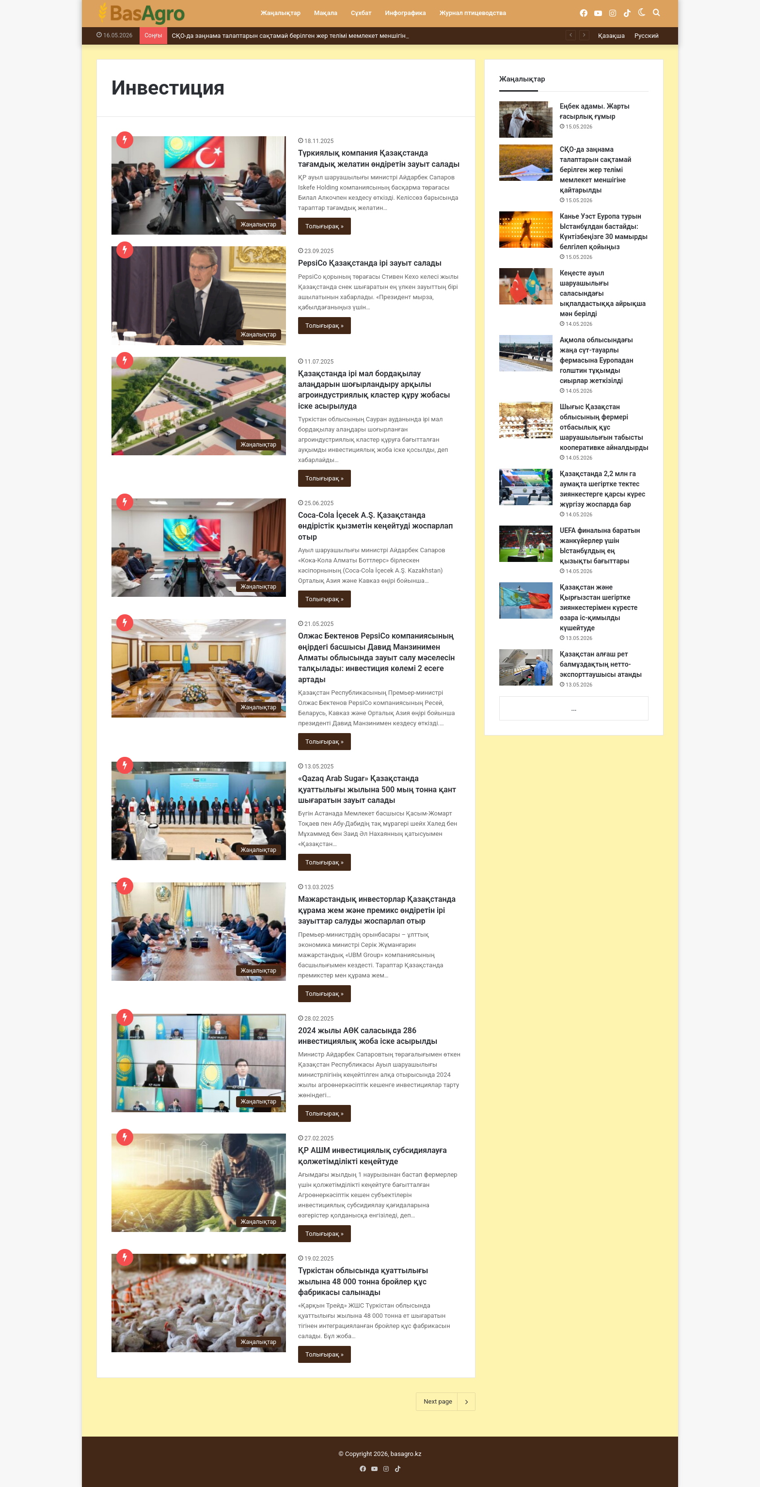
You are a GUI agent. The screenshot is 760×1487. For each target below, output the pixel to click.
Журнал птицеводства (473, 12)
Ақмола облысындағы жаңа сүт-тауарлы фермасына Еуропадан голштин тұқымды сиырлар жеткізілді (596, 360)
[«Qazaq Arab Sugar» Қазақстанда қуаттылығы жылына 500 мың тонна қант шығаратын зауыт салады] (198, 811)
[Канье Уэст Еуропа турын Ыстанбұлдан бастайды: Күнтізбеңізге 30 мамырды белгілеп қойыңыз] (526, 229)
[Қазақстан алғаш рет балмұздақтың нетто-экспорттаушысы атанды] (526, 667)
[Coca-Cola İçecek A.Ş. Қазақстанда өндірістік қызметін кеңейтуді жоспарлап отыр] (198, 547)
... (573, 708)
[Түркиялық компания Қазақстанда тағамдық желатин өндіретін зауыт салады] (198, 185)
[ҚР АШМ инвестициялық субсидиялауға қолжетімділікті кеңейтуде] (198, 1183)
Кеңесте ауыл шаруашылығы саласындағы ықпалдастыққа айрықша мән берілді (603, 293)
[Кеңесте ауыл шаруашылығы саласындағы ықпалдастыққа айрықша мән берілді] (526, 286)
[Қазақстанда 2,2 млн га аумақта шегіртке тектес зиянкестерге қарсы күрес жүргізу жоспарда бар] (526, 487)
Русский (646, 35)
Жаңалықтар (281, 12)
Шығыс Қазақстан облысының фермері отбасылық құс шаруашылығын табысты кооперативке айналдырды (604, 427)
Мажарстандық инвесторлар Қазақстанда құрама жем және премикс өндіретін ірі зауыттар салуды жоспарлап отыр (377, 910)
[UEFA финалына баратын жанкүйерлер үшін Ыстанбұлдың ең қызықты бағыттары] (526, 544)
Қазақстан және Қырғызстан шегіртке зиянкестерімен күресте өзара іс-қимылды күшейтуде (598, 607)
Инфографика (405, 12)
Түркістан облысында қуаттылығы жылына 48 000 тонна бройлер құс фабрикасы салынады (363, 1281)
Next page (446, 1401)
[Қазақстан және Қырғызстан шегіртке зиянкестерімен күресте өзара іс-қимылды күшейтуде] (526, 600)
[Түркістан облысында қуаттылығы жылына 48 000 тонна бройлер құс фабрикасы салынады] (198, 1303)
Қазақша (611, 35)
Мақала (325, 12)
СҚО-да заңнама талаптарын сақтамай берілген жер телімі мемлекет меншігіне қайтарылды (310, 35)
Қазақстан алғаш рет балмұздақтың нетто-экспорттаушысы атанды (601, 664)
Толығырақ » (324, 226)
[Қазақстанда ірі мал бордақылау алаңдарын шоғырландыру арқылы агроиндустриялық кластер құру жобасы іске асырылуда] (198, 406)
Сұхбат (361, 12)
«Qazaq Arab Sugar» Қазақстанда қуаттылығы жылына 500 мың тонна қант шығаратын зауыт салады (377, 789)
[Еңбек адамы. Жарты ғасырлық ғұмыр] (526, 119)
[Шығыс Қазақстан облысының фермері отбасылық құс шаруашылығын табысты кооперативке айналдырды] (526, 420)
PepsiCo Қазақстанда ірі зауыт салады (370, 263)
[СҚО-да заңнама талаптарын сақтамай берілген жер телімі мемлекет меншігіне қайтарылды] (526, 162)
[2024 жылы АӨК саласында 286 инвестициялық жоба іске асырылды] (198, 1063)
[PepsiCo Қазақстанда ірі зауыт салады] (198, 295)
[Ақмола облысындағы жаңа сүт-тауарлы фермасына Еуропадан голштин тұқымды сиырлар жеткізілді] (526, 353)
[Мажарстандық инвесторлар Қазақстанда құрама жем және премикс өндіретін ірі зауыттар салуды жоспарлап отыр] (198, 931)
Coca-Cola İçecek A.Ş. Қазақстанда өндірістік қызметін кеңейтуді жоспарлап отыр (375, 526)
